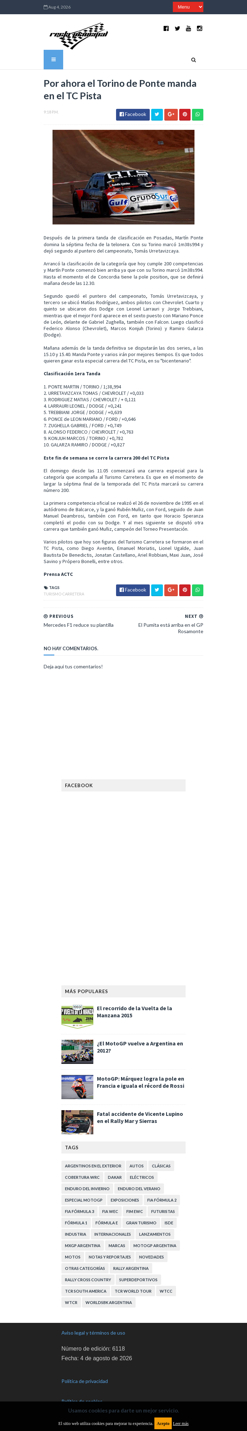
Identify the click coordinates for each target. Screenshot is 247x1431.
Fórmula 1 (76, 1222)
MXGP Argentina (82, 1245)
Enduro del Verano (139, 1188)
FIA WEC (110, 1211)
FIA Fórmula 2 (161, 1200)
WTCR (71, 1302)
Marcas (117, 1245)
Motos (73, 1257)
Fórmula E (106, 1222)
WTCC (166, 1291)
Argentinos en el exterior (93, 1166)
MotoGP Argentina (154, 1245)
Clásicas (161, 1166)
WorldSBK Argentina (109, 1302)
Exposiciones (125, 1200)
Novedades (151, 1257)
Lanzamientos (155, 1234)
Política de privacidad (84, 1381)
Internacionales (112, 1234)
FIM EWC (134, 1211)
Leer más (180, 1423)
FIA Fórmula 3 (79, 1211)
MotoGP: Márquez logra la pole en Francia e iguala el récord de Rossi (140, 1082)
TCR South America (85, 1291)
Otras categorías (85, 1268)
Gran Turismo (141, 1222)
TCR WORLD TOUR (133, 1291)
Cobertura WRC (82, 1177)
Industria (75, 1234)
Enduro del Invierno (87, 1188)
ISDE (169, 1222)
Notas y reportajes (110, 1257)
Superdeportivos (138, 1279)
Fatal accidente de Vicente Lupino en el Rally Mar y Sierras (140, 1117)
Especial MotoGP (84, 1200)
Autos (137, 1166)
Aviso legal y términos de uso (93, 1333)
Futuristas (163, 1211)
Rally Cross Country (88, 1279)
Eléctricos (142, 1177)
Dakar (115, 1177)
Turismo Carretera (64, 594)
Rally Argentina (131, 1268)
